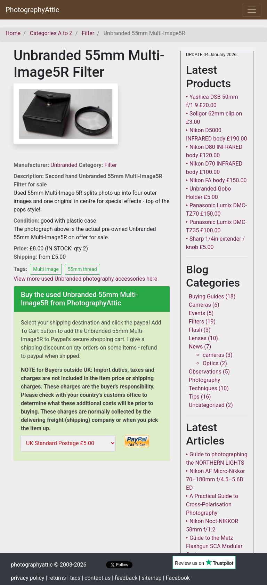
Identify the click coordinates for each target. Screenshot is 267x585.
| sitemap (150, 578)
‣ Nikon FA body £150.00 (216, 180)
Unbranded (64, 165)
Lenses (198, 338)
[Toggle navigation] (251, 10)
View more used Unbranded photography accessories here (85, 278)
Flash (195, 330)
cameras (213, 355)
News (196, 346)
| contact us (96, 578)
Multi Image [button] (46, 269)
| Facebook (176, 578)
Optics (211, 363)
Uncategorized (207, 405)
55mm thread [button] (82, 269)
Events (197, 313)
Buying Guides (206, 296)
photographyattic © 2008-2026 (48, 564)
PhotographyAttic (32, 10)
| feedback (124, 578)
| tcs (74, 578)
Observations (205, 371)
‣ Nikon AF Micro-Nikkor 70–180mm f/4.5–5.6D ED (215, 479)
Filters (196, 321)
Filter (110, 165)
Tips (194, 396)
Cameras (200, 305)
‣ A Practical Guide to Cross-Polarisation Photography (212, 504)
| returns (56, 578)
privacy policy (27, 578)
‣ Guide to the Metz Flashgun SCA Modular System (214, 546)
